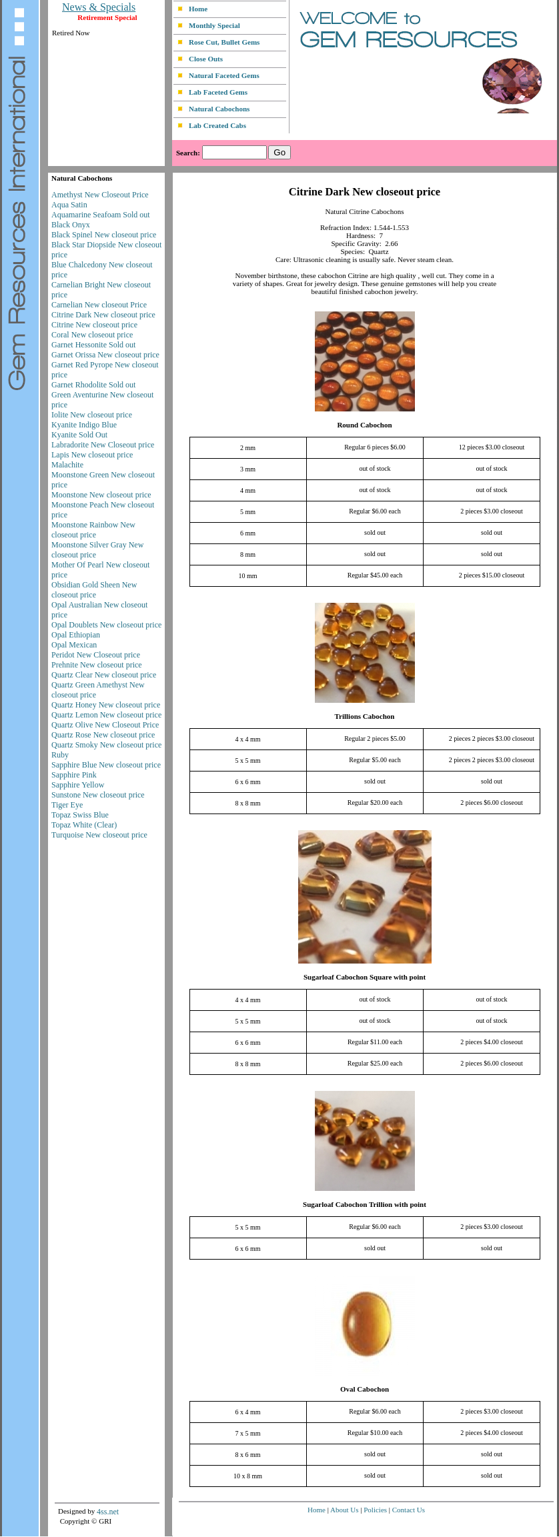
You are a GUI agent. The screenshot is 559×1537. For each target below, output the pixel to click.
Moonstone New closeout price (101, 494)
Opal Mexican (74, 644)
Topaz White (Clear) (84, 825)
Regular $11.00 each (375, 1042)
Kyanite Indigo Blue (84, 424)
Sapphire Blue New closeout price (106, 765)
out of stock (374, 468)
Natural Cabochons (219, 109)
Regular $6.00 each (374, 511)
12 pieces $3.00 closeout (491, 447)
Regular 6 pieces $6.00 (375, 447)
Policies (375, 1510)
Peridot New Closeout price (95, 654)
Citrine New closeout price (94, 324)
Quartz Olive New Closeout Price (105, 724)
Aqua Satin (69, 204)
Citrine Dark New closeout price (103, 314)
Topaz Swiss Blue (80, 815)
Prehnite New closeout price (96, 664)
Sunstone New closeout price (98, 795)
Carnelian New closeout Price (99, 304)
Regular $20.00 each (375, 802)
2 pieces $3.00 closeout (491, 511)
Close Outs (206, 59)
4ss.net (108, 1511)
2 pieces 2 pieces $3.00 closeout (491, 738)
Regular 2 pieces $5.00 (375, 738)
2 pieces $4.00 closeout (491, 1042)
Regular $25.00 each (375, 1063)
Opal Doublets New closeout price (106, 624)
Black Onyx (70, 224)
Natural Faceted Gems (224, 75)
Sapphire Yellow (77, 785)
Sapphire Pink (74, 775)
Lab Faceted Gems (218, 92)
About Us (344, 1510)
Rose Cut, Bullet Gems (224, 42)
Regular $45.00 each (375, 575)
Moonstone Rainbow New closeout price (93, 529)
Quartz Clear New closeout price (103, 674)
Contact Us (408, 1510)
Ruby (60, 754)
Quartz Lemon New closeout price (106, 714)
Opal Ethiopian (75, 634)
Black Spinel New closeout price (103, 234)
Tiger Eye (67, 805)
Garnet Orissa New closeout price (105, 354)
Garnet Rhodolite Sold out (93, 384)
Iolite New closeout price (91, 414)
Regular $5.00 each (374, 759)
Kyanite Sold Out (79, 434)
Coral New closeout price (92, 334)
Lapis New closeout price (92, 454)
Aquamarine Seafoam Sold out (100, 214)
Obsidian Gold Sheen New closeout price (94, 589)
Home (198, 9)
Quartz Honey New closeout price (105, 704)
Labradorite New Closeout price (102, 444)
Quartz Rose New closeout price (103, 734)
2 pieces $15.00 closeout (491, 575)
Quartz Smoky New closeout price (106, 744)
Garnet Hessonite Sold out (93, 344)
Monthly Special (214, 25)
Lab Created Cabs (217, 125)
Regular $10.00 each (375, 1432)
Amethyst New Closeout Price (100, 194)
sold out (375, 532)
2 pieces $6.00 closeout (491, 802)
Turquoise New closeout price (99, 835)
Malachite (67, 464)
